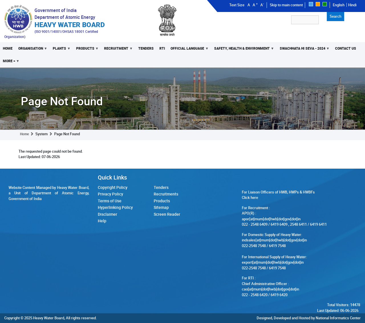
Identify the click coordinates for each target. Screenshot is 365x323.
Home (8, 48)
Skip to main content (286, 4)
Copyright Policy (112, 187)
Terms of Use (109, 200)
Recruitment (117, 50)
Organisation (31, 50)
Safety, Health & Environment (242, 50)
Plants (60, 50)
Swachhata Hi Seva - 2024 (303, 50)
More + (9, 62)
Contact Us (345, 48)
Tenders (146, 48)
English (338, 4)
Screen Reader (167, 214)
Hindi (352, 4)
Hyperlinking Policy (115, 207)
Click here (250, 197)
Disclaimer (107, 214)
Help (102, 220)
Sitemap (161, 207)
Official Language (188, 50)
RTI (162, 48)
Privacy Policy (110, 194)
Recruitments (166, 194)
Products (86, 50)
